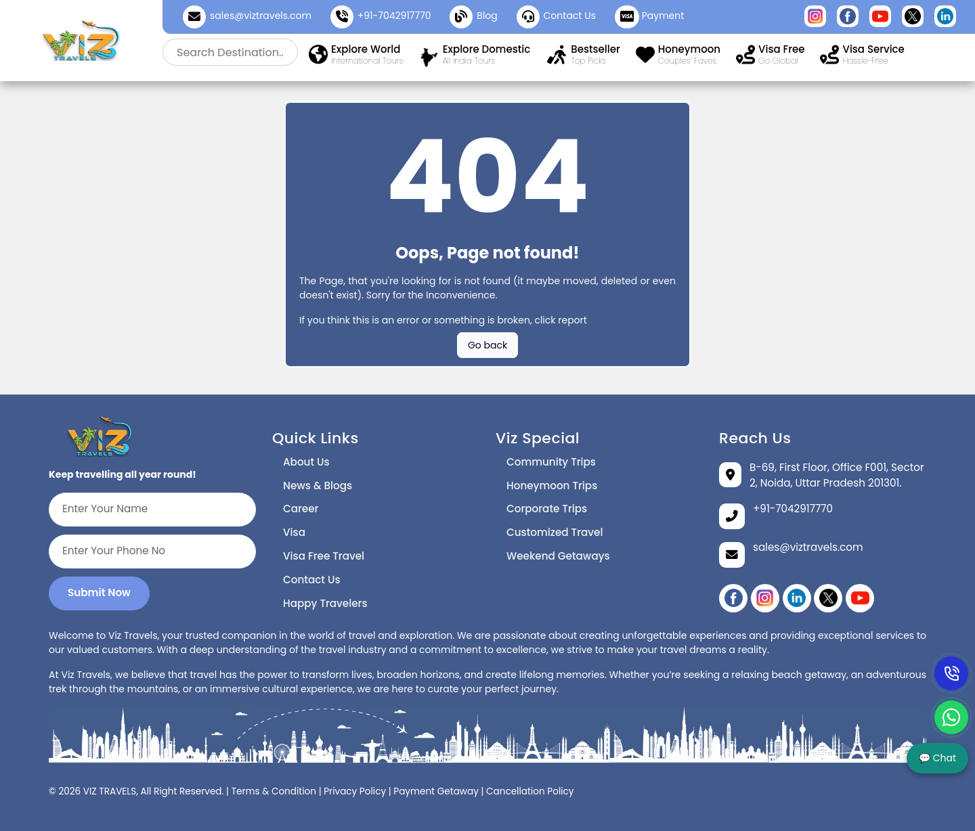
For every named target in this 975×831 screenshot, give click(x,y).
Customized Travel (554, 532)
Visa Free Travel (323, 556)
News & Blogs (317, 485)
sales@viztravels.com (260, 15)
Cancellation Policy (529, 791)
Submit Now (99, 592)
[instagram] (765, 598)
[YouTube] (860, 598)
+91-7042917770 (394, 15)
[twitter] (828, 598)
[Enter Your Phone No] (152, 551)
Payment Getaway (436, 791)
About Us (306, 462)
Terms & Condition (274, 791)
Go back (487, 345)
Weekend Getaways (558, 556)
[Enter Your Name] (152, 509)
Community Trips (551, 462)
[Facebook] (733, 598)
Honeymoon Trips (551, 485)
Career (300, 508)
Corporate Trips (546, 508)
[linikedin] (797, 598)
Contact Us (312, 579)
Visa (294, 532)
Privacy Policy (355, 791)
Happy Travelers (325, 603)
